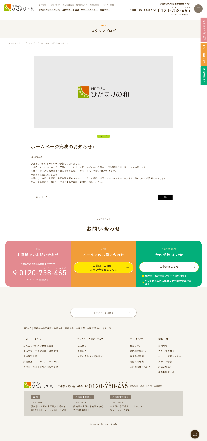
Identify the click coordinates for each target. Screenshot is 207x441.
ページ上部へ (195, 434)
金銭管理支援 (30, 356)
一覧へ (165, 197)
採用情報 (163, 346)
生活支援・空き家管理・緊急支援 (40, 351)
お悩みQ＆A (164, 367)
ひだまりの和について (90, 339)
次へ (48, 197)
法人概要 (82, 346)
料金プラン (136, 346)
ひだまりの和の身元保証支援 (38, 346)
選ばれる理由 (137, 361)
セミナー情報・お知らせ (171, 356)
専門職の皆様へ (138, 351)
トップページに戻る (103, 313)
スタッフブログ (166, 351)
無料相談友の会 (166, 372)
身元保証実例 (137, 356)
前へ (38, 197)
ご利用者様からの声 (140, 367)
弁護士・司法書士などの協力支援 (40, 367)
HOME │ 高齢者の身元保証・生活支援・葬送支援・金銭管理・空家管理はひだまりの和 (68, 328)
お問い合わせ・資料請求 (90, 356)
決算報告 (82, 351)
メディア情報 (165, 361)
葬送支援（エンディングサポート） (42, 361)
